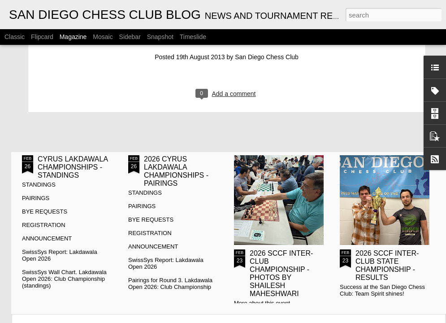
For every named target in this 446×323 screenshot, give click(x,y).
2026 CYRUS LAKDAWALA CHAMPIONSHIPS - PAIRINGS (176, 171)
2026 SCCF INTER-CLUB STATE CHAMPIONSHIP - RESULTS (387, 265)
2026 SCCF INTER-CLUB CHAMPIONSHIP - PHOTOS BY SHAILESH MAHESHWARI (281, 273)
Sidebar (130, 36)
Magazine (73, 36)
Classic (14, 36)
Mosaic (103, 36)
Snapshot (160, 36)
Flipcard (42, 36)
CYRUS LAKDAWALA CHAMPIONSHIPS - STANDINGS (73, 167)
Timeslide (193, 36)
